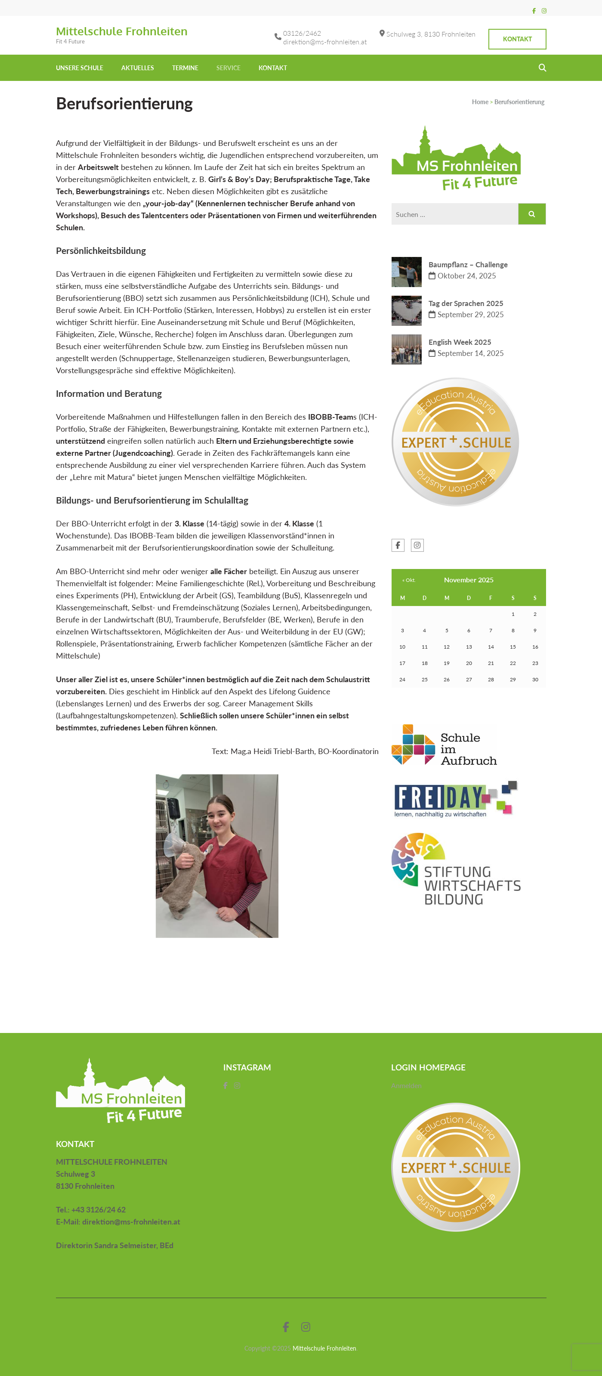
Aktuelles (137, 67)
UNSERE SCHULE (79, 67)
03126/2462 (302, 33)
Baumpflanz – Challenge (468, 264)
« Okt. (409, 580)
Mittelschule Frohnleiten (122, 31)
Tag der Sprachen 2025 (466, 303)
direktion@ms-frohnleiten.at (325, 41)
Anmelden (406, 1085)
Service (228, 67)
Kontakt (517, 39)
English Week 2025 (460, 341)
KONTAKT (273, 67)
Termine (185, 67)
